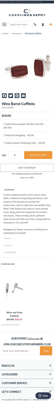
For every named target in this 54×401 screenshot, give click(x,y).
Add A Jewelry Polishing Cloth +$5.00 (24, 142)
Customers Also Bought (10, 325)
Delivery (8, 245)
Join (46, 350)
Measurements (10, 252)
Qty (4, 155)
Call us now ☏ (35, 338)
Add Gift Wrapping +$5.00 (18, 135)
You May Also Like (8, 264)
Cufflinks (5, 33)
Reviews (8, 238)
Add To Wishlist (27, 167)
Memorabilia (16, 33)
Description (9, 190)
